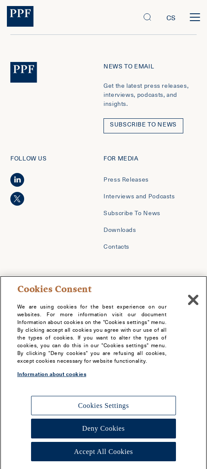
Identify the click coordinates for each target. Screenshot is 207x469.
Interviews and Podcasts (139, 196)
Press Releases (126, 179)
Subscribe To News (132, 212)
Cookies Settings (103, 409)
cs (171, 17)
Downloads (120, 229)
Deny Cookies (103, 432)
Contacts (116, 246)
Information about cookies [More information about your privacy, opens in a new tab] (51, 378)
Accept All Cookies (103, 455)
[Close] (193, 303)
